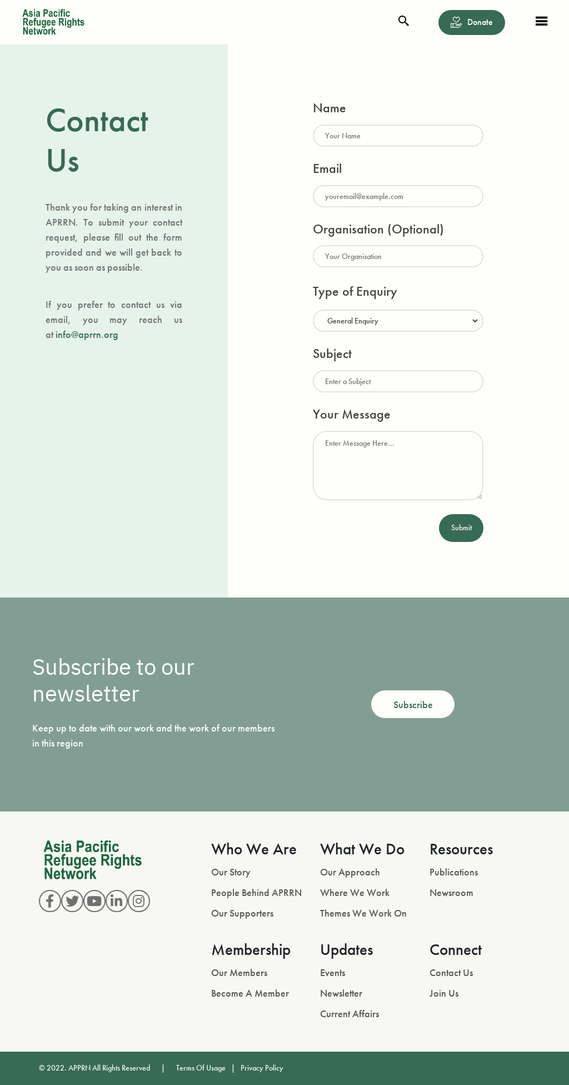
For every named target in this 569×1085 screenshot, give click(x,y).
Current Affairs (349, 1013)
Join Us (444, 993)
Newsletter (341, 993)
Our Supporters (242, 913)
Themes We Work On (363, 913)
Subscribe (413, 704)
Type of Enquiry (355, 291)
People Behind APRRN (256, 892)
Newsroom (451, 892)
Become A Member (250, 993)
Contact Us (451, 972)
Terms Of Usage (201, 1068)
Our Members (239, 972)
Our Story (231, 871)
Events (332, 972)
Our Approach (350, 871)
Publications (454, 871)
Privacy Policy (262, 1068)
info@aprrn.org (87, 334)
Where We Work (355, 892)
